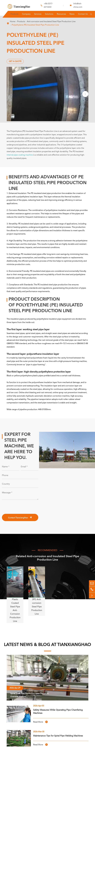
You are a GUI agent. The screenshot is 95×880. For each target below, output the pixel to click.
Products (14, 14)
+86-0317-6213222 (48, 5)
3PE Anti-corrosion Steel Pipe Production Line (36, 606)
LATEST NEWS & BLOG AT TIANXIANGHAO (47, 645)
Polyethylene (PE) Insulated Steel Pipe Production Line (35, 25)
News (72, 14)
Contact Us (83, 14)
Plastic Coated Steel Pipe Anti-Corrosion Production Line (15, 610)
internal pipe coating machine (20, 155)
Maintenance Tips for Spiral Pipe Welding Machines (58, 736)
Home (12, 22)
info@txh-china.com (77, 5)
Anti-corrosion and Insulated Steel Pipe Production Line (51, 22)
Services (37, 14)
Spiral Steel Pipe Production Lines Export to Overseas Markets (29, 695)
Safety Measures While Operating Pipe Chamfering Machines (58, 711)
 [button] (85, 94)
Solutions (49, 14)
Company (26, 14)
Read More (40, 722)
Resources (61, 14)
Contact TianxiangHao (20, 517)
